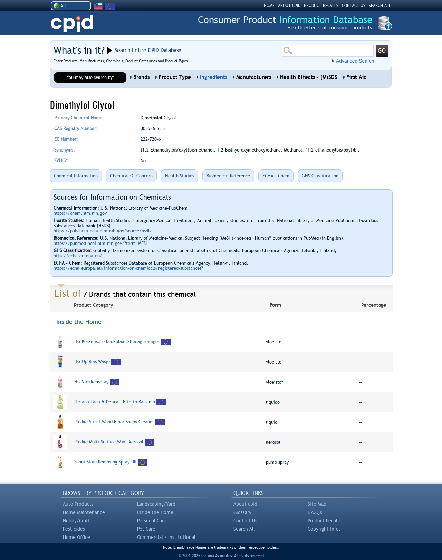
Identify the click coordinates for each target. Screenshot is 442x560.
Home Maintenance (84, 512)
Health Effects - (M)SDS (308, 77)
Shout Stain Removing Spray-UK (105, 462)
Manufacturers (253, 77)
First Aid (356, 77)
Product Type (174, 77)
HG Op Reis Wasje (92, 361)
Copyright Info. (324, 529)
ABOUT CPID (289, 5)
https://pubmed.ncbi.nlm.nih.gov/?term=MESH (101, 243)
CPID (72, 23)
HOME (269, 5)
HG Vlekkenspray (91, 381)
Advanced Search (355, 61)
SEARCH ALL (380, 5)
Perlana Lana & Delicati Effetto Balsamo (115, 401)
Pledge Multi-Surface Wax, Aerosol (108, 441)
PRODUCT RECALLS (321, 5)
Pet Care (146, 529)
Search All (244, 529)
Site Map (317, 504)
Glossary (242, 512)
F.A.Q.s (315, 512)
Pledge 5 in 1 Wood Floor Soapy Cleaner (114, 421)
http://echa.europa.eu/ (78, 255)
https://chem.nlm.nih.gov (80, 213)
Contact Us (245, 520)
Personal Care (151, 520)
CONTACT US (353, 5)
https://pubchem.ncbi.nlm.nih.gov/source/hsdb (102, 230)
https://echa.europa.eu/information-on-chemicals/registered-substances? (128, 268)
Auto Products (78, 504)
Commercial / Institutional (166, 537)
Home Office (76, 537)
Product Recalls (324, 520)
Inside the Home (155, 512)
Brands (141, 77)
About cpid (245, 504)
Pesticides (74, 529)
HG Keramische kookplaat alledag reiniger (117, 341)
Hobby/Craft (76, 520)
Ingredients (213, 77)
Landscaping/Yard (156, 504)
